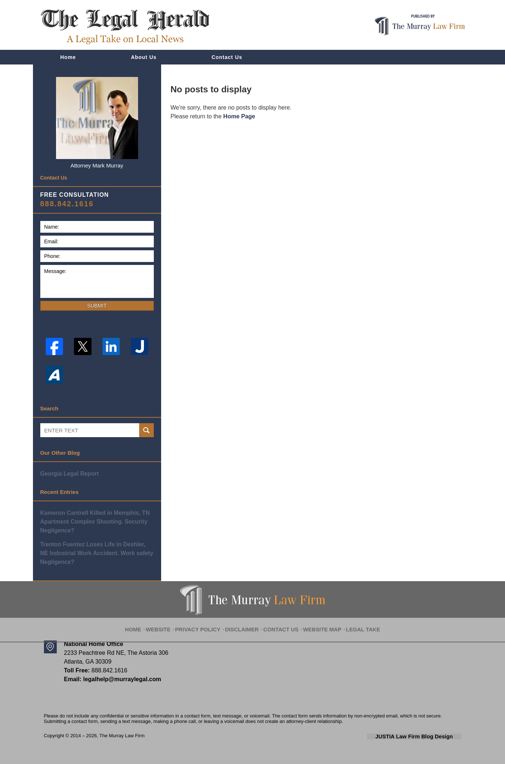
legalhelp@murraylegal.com (119, 676)
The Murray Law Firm (122, 732)
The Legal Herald (124, 27)
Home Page (239, 116)
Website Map (318, 622)
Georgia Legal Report (68, 473)
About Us (143, 57)
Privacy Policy (205, 622)
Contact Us (227, 57)
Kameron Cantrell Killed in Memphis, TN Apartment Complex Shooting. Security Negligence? (92, 520)
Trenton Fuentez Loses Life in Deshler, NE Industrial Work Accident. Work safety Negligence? (95, 550)
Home (68, 57)
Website (169, 622)
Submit (97, 306)
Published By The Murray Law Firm (420, 25)
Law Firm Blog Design (426, 733)
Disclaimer (244, 622)
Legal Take (354, 622)
